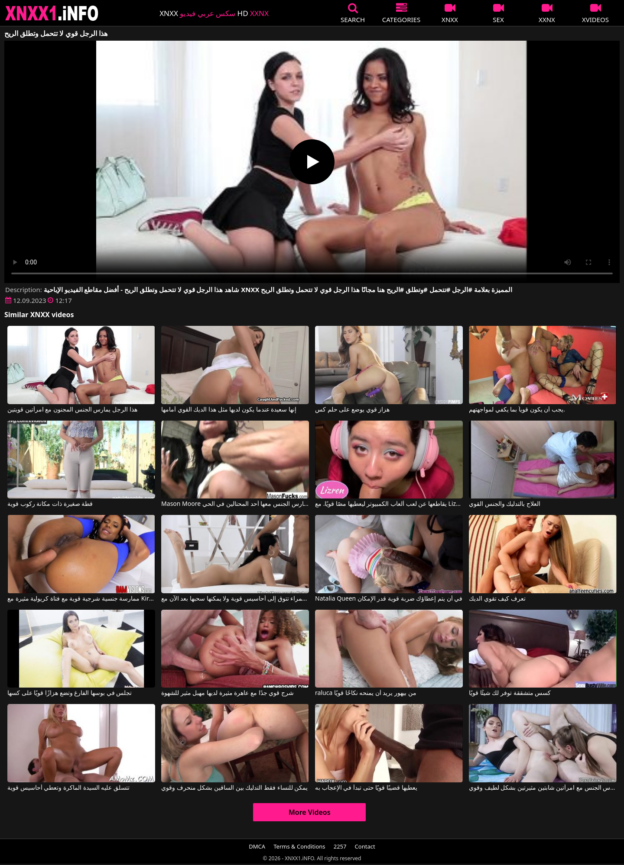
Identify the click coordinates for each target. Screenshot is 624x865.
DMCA (257, 846)
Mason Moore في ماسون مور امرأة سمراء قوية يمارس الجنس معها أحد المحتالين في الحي (235, 504)
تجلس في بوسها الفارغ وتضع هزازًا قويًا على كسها (69, 693)
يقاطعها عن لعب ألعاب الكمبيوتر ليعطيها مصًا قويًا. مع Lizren (389, 504)
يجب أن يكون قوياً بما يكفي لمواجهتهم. (517, 409)
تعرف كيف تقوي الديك (497, 598)
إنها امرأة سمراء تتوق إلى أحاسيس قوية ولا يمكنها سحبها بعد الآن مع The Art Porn (235, 598)
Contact (365, 846)
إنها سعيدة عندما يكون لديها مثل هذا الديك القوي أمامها (228, 409)
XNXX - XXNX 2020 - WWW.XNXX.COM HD (52, 13)
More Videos (310, 812)
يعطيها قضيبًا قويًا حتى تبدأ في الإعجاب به (366, 788)
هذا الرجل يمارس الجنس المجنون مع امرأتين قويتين (72, 409)
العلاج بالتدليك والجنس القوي (504, 504)
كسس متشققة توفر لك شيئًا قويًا (510, 693)
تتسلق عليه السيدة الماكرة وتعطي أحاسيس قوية (68, 788)
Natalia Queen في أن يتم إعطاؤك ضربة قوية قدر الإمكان (388, 598)
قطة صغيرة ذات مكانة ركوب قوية (50, 504)
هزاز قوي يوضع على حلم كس (352, 409)
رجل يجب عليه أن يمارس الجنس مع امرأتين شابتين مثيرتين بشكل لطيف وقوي (543, 788)
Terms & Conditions (299, 846)
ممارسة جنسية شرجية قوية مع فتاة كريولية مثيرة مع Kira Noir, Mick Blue (81, 598)
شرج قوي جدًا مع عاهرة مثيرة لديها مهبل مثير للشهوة (227, 693)
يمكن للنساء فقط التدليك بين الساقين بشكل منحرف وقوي (234, 788)
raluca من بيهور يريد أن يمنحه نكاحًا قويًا (365, 693)
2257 (340, 846)
